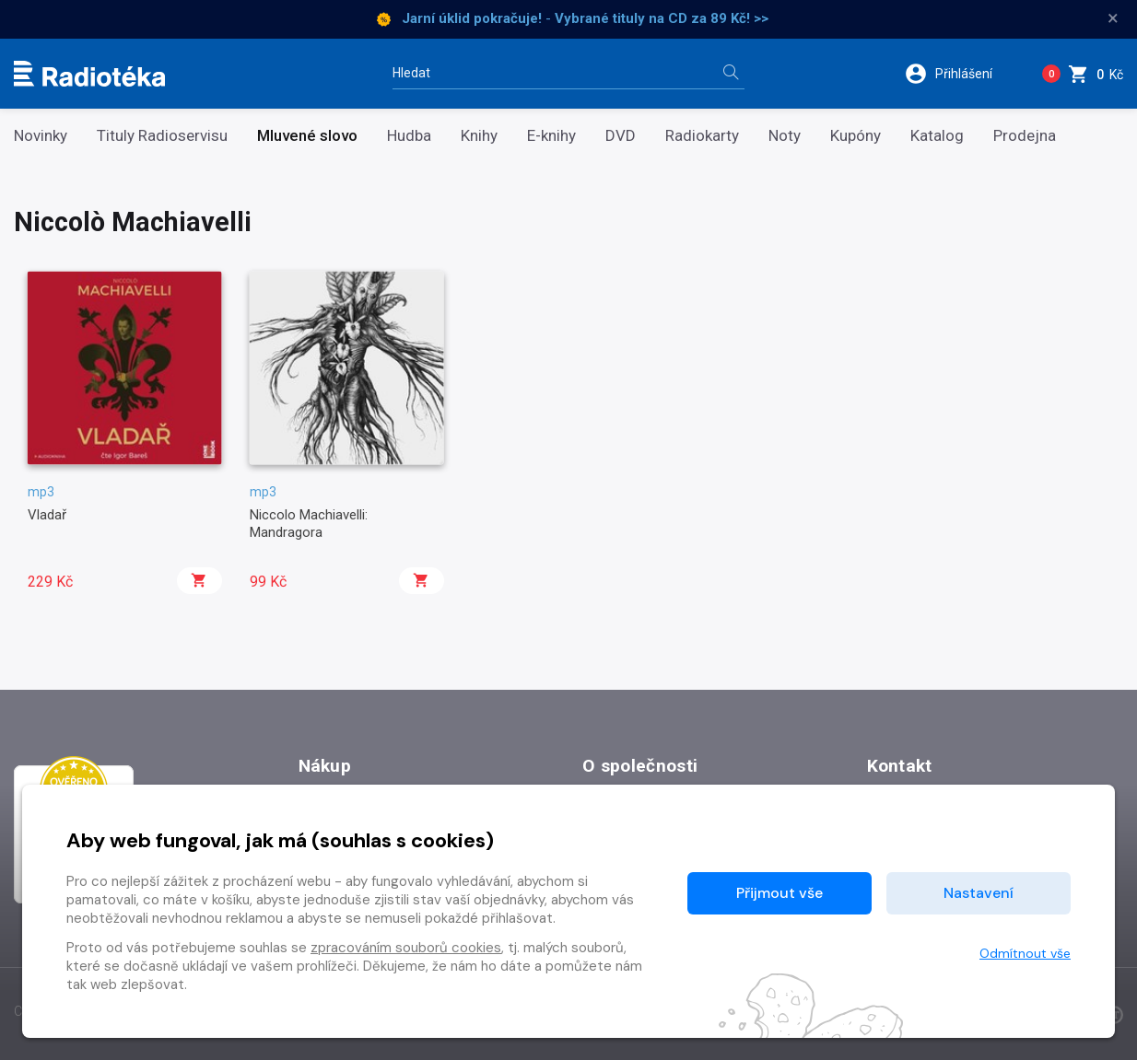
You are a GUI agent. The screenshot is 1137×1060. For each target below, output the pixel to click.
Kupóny (855, 136)
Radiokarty (702, 136)
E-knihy (551, 136)
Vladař (47, 515)
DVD (620, 136)
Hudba (409, 136)
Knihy (479, 136)
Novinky (40, 136)
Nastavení (979, 893)
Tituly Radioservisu (162, 136)
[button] (960, 74)
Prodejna (1024, 136)
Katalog (937, 136)
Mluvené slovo (307, 136)
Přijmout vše (779, 893)
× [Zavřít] (1113, 18)
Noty (784, 136)
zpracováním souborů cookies (406, 947)
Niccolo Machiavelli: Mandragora (309, 523)
